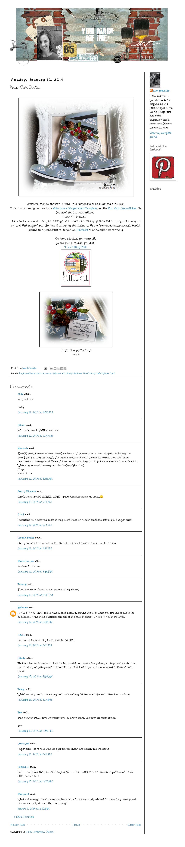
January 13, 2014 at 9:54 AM (35, 676)
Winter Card (108, 373)
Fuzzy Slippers (27, 491)
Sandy (22, 658)
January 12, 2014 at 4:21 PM (35, 548)
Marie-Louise (26, 561)
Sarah (21, 425)
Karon (21, 635)
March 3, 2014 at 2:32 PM (34, 808)
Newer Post (18, 825)
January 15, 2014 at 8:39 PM (35, 731)
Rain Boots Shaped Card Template (75, 208)
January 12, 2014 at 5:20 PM (35, 595)
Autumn (46, 373)
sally (20, 394)
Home (76, 825)
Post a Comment (24, 816)
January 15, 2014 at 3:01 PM (35, 699)
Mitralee (23, 607)
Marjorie (23, 448)
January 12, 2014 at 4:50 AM (35, 412)
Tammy (22, 584)
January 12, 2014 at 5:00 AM (35, 435)
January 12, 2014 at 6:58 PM (35, 622)
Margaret (23, 794)
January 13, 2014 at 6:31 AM (35, 645)
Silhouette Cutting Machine (67, 373)
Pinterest (82, 230)
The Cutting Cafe (76, 247)
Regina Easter (26, 537)
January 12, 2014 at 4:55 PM (35, 571)
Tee (20, 712)
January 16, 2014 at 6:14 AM (35, 754)
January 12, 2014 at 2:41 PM (35, 525)
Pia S (21, 514)
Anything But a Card (30, 373)
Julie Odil (23, 743)
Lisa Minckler (161, 90)
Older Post (134, 825)
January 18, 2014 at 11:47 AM (35, 781)
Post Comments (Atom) (40, 831)
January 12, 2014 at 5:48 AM (35, 478)
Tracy (21, 689)
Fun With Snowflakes (122, 208)
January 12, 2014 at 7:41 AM (35, 502)
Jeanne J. (24, 767)
